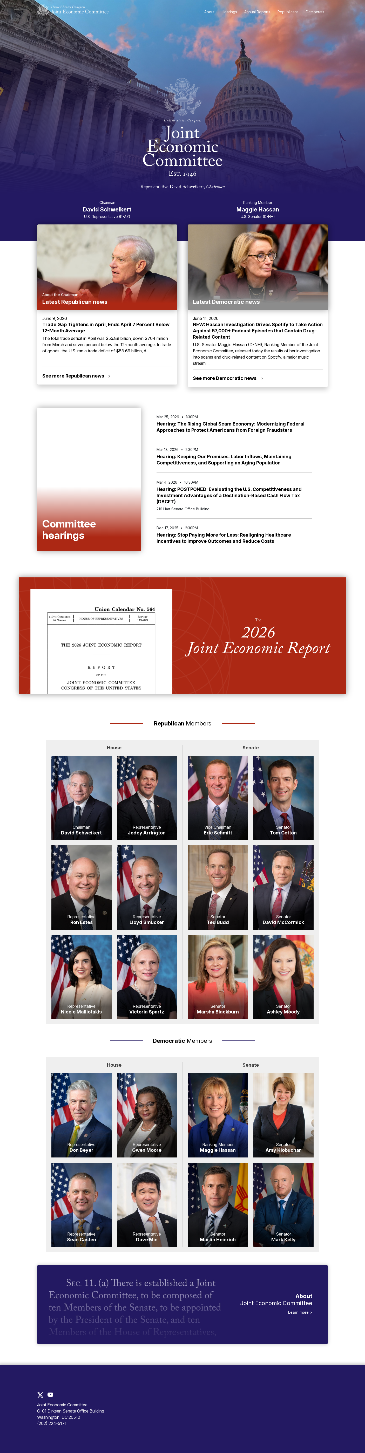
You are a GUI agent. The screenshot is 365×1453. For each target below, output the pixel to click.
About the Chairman (60, 294)
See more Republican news (76, 376)
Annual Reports (257, 12)
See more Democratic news (228, 378)
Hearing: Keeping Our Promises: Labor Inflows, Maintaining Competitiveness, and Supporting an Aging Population (224, 459)
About (209, 12)
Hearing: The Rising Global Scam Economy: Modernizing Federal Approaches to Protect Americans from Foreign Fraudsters (231, 427)
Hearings (229, 12)
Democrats (315, 12)
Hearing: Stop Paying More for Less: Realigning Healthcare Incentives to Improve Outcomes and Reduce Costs (224, 538)
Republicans (288, 12)
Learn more (299, 1312)
